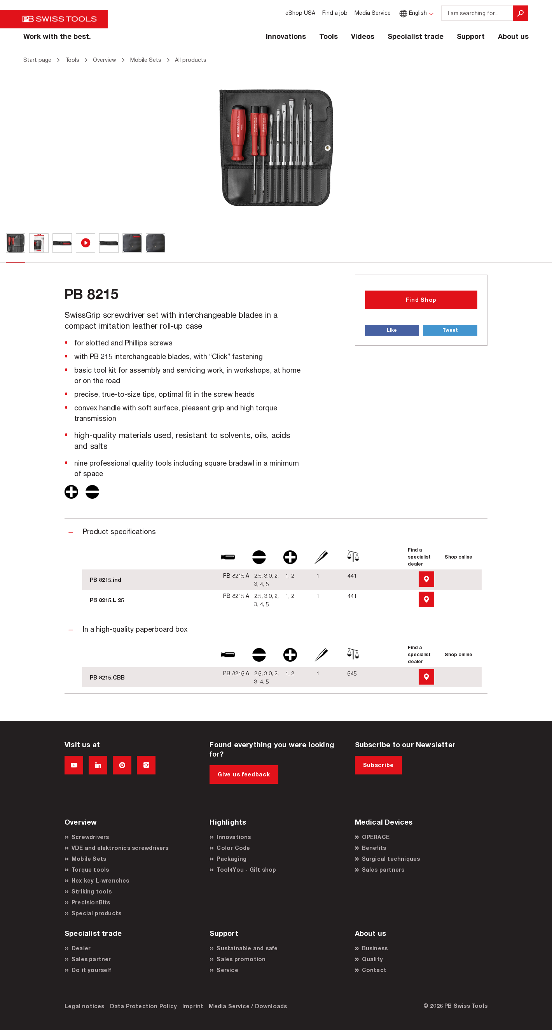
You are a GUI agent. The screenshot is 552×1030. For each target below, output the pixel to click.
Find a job (335, 12)
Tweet (450, 330)
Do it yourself (91, 970)
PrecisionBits (91, 902)
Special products (96, 913)
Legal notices (85, 1006)
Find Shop (421, 299)
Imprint (192, 1006)
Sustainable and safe (247, 948)
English (412, 12)
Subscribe (378, 765)
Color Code (233, 847)
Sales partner (91, 959)
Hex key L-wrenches (100, 880)
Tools (328, 36)
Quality (372, 959)
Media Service (373, 12)
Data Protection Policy (143, 1006)
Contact (374, 970)
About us (513, 36)
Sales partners (383, 869)
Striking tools (92, 891)
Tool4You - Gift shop (246, 869)
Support (471, 36)
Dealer (81, 948)
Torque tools (90, 869)
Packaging (231, 858)
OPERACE (376, 837)
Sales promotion (241, 959)
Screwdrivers (90, 837)
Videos (362, 36)
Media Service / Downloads (248, 1006)
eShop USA (300, 12)
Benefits (374, 847)
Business (375, 948)
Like (392, 330)
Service (227, 970)
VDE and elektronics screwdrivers (120, 847)
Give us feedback (244, 774)
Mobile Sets (89, 858)
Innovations (286, 36)
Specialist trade (416, 36)
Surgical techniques (391, 858)
